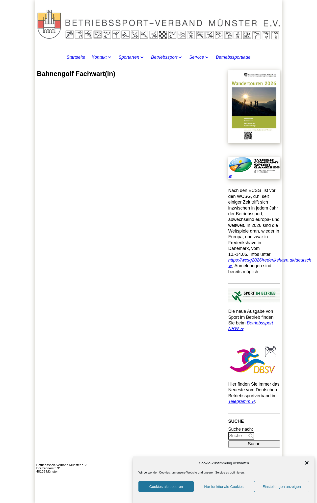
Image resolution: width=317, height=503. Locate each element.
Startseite (75, 57)
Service (196, 57)
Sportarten (128, 57)
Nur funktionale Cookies (223, 494)
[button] (306, 470)
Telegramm (239, 401)
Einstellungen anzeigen (282, 494)
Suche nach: (240, 429)
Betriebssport (164, 57)
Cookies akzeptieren (166, 494)
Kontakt (99, 57)
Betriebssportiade (233, 57)
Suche (254, 443)
